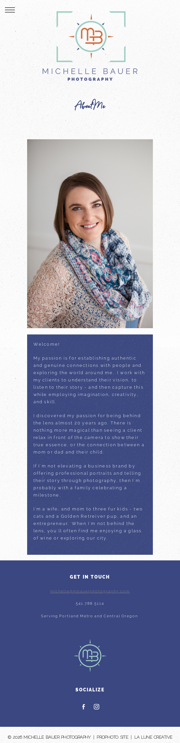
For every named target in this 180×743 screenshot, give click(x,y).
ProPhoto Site (112, 737)
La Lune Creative (153, 737)
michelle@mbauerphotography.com (90, 591)
